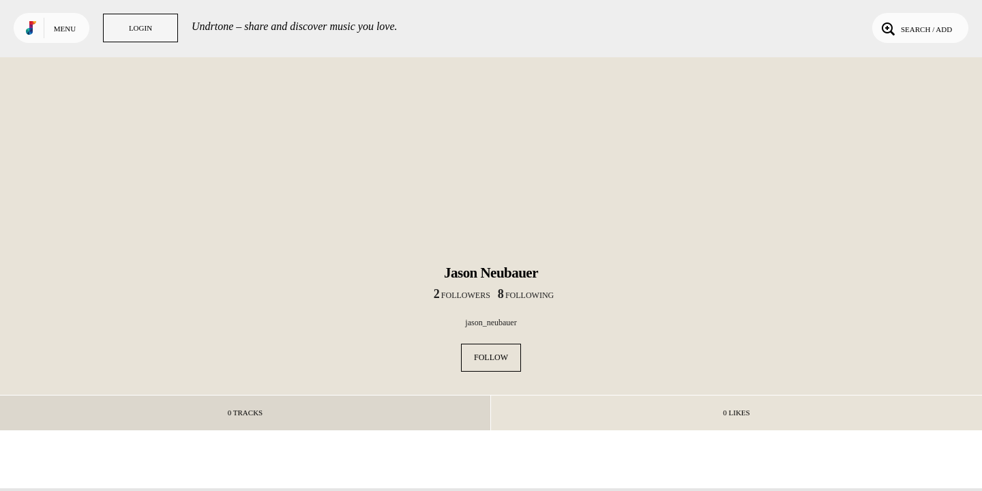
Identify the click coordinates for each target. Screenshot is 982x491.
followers (462, 295)
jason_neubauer (490, 322)
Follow (491, 357)
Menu (65, 29)
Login (140, 28)
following (526, 295)
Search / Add (915, 28)
